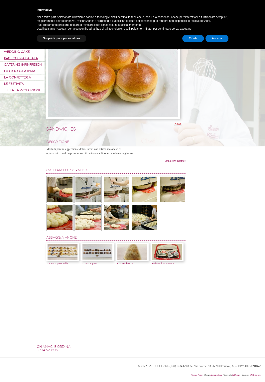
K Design (236, 375)
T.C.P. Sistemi (255, 375)
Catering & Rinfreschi (23, 64)
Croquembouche (125, 263)
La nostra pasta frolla (57, 263)
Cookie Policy (197, 375)
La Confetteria (17, 77)
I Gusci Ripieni (89, 263)
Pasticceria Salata (21, 58)
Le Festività (14, 84)
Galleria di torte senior (163, 263)
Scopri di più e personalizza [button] (61, 38)
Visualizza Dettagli (175, 160)
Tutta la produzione (22, 90)
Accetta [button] (217, 38)
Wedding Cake (17, 52)
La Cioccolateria (19, 71)
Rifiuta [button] (193, 38)
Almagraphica (216, 375)
